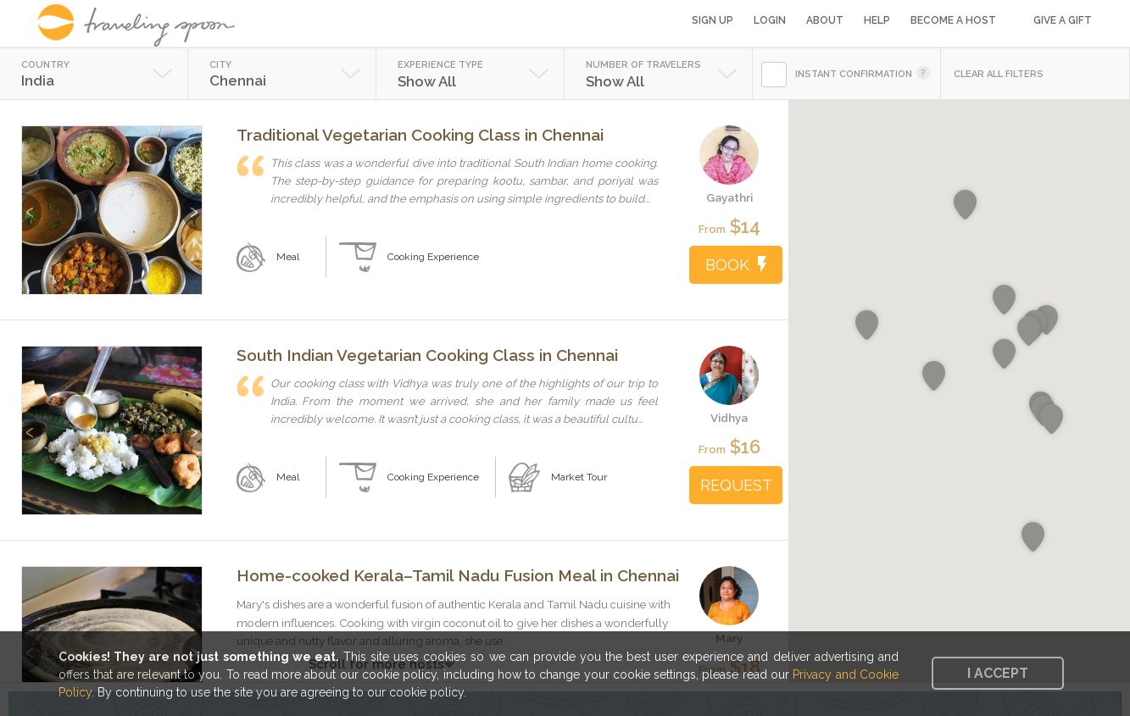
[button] (866, 325)
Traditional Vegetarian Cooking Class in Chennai (420, 134)
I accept (997, 673)
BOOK (735, 265)
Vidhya (729, 418)
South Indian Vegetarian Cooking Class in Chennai (427, 355)
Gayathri (729, 197)
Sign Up (712, 20)
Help (877, 20)
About (824, 20)
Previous (32, 204)
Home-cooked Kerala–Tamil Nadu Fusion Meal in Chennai (458, 575)
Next (192, 204)
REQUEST (736, 485)
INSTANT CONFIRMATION (853, 74)
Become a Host (953, 20)
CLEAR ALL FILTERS (999, 74)
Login (770, 20)
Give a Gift (1062, 20)
